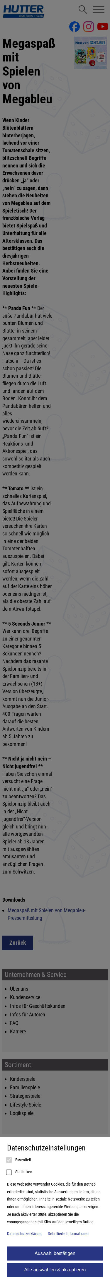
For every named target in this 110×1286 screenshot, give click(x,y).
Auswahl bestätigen (55, 1253)
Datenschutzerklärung (25, 1233)
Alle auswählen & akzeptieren (55, 1269)
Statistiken (19, 1172)
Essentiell (19, 1160)
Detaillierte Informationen (68, 1233)
